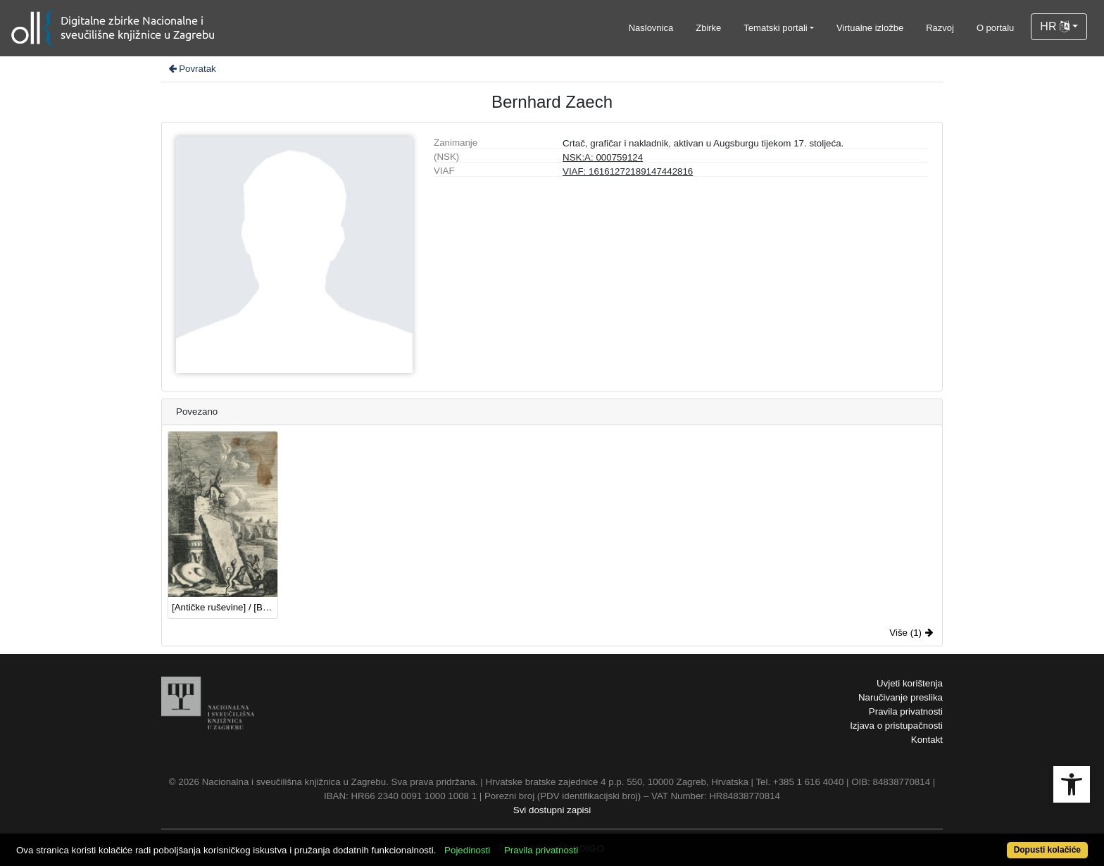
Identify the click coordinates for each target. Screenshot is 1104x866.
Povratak (191, 68)
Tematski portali (775, 28)
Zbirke (708, 28)
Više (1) (911, 632)
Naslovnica (651, 28)
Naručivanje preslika (900, 697)
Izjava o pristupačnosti (896, 725)
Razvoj (940, 28)
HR (1055, 26)
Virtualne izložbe (869, 28)
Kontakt (927, 739)
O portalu (995, 28)
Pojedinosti (467, 850)
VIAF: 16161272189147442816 (628, 171)
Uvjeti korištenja (910, 683)
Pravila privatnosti (906, 711)
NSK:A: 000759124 (603, 157)
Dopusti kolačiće (1047, 850)
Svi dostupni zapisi (552, 810)
